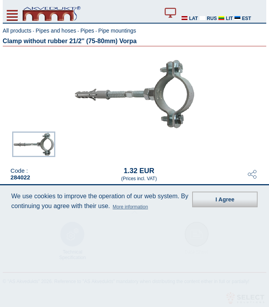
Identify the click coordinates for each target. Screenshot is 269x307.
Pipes (87, 30)
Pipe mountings (117, 30)
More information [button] (130, 207)
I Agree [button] (225, 199)
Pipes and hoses (56, 30)
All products (17, 30)
